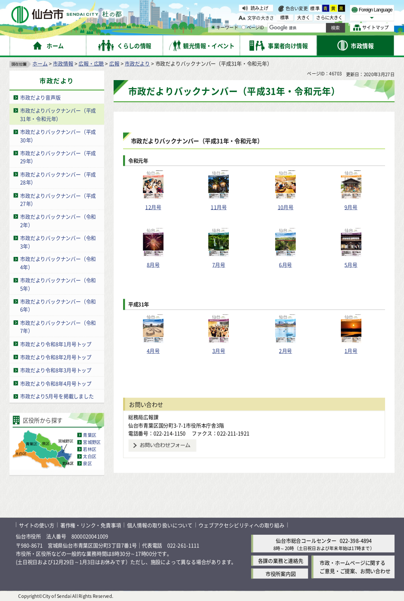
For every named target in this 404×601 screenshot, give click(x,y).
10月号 (286, 207)
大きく (303, 18)
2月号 (285, 350)
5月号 (350, 264)
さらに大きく (329, 18)
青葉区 (89, 435)
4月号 (153, 350)
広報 (114, 63)
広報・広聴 (91, 63)
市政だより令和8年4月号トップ (56, 383)
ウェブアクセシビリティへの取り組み (241, 524)
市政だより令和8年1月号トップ (56, 344)
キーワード (224, 27)
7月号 (218, 264)
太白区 (89, 456)
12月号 (153, 207)
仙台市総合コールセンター (306, 540)
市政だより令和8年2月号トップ (56, 357)
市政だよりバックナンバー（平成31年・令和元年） (58, 114)
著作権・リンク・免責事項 (90, 524)
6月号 (285, 264)
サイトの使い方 (36, 524)
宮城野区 (92, 442)
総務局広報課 (143, 417)
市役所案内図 (281, 573)
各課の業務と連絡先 (280, 560)
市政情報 (63, 63)
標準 (315, 8)
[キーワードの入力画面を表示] (213, 27)
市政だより (137, 63)
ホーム (39, 63)
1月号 (350, 350)
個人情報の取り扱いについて (160, 524)
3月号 (218, 350)
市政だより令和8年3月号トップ (56, 370)
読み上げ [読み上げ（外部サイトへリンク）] (259, 8)
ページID (252, 27)
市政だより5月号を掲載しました (57, 396)
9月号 (350, 207)
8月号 (153, 264)
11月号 (218, 207)
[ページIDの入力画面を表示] (243, 27)
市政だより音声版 (40, 97)
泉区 (87, 463)
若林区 (89, 449)
